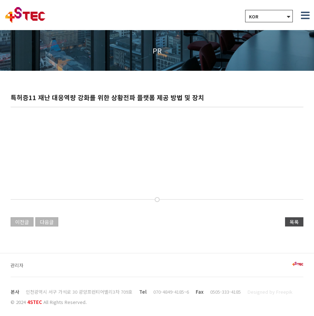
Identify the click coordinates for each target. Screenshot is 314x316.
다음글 (47, 221)
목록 (294, 221)
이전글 (22, 221)
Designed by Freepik (270, 291)
